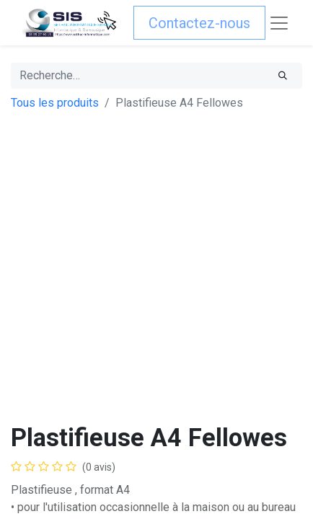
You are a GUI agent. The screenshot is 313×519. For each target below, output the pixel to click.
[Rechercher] (282, 76)
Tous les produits (55, 103)
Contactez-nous (199, 23)
